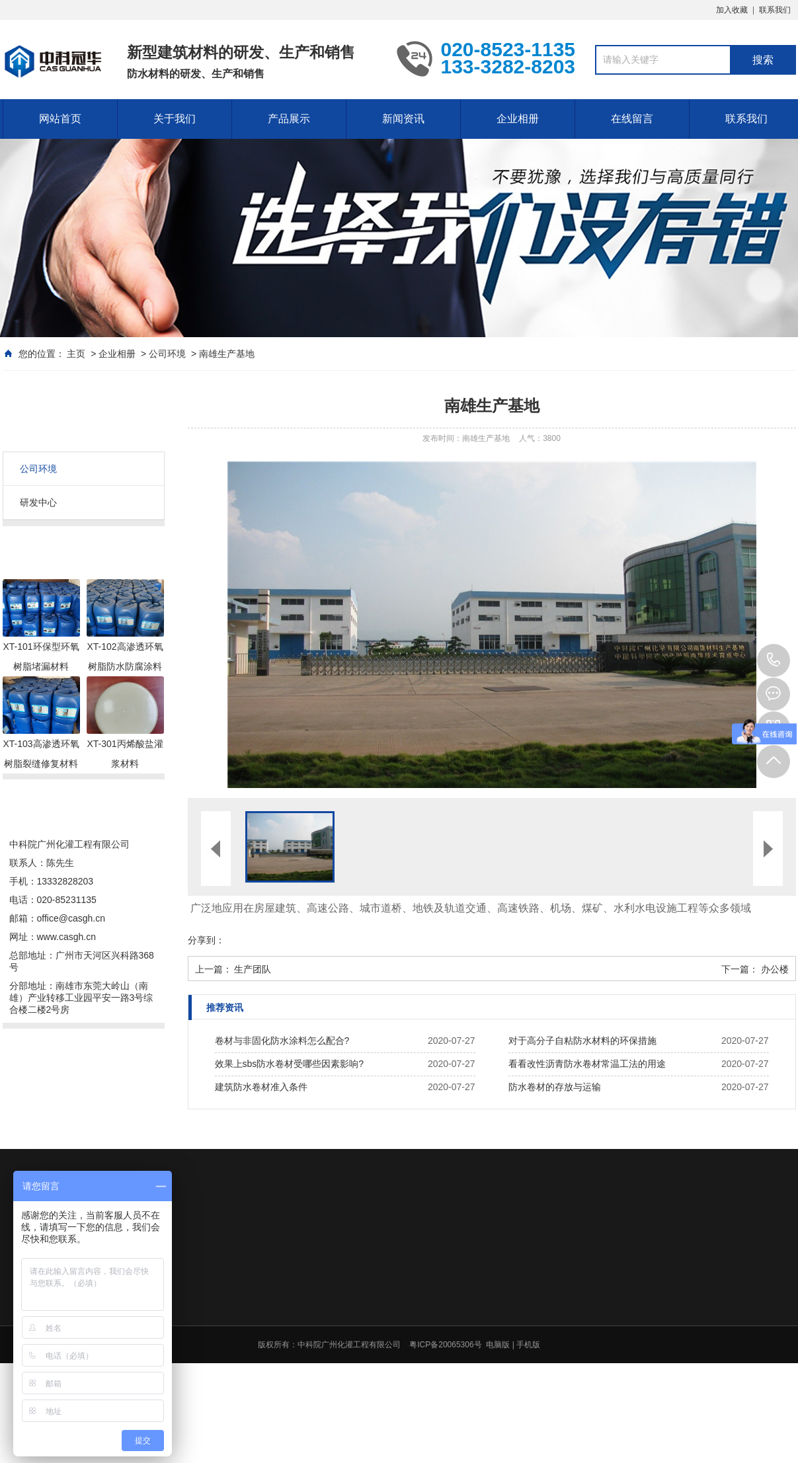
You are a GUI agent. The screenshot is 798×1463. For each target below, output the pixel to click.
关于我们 (174, 118)
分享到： (206, 940)
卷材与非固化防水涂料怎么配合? (282, 1040)
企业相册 (518, 118)
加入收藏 (732, 10)
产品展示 (289, 118)
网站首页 (60, 118)
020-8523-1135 (773, 660)
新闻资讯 (403, 118)
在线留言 (632, 118)
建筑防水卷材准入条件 (261, 1087)
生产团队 (252, 969)
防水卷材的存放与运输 (554, 1087)
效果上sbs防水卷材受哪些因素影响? (289, 1063)
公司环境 (167, 353)
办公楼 (775, 969)
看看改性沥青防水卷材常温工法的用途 (587, 1063)
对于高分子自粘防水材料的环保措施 (582, 1040)
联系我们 (775, 10)
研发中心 (38, 502)
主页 (76, 353)
